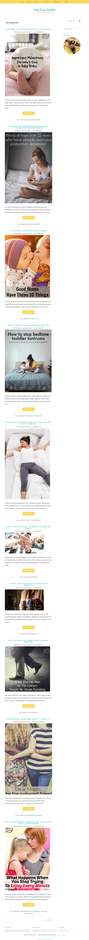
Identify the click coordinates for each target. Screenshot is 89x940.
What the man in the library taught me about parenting (28, 641)
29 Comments (39, 233)
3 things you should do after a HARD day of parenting (28, 584)
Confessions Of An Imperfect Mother (33, 911)
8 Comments (37, 130)
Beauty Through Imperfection (44, 10)
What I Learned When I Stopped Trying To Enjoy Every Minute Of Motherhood (28, 822)
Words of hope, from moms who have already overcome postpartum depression (28, 127)
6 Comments (38, 645)
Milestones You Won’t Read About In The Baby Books (28, 29)
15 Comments (38, 32)
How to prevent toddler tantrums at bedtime (28, 325)
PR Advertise (48, 939)
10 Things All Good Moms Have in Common (28, 231)
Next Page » (48, 920)
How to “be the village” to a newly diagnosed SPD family (28, 527)
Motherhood (35, 120)
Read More (28, 113)
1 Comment (38, 588)
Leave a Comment (38, 722)
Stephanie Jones (60, 934)
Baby (28, 120)
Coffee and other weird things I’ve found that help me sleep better (28, 423)
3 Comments (36, 426)
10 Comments (39, 826)
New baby (38, 815)
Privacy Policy (41, 939)
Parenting (38, 416)
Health (28, 520)
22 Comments (38, 328)
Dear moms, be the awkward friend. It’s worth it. (28, 719)
